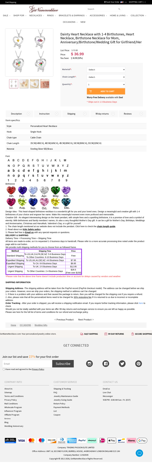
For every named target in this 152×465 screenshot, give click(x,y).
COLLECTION (138, 15)
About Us (8, 388)
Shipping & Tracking (62, 388)
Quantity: (67, 84)
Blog (6, 422)
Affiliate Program (11, 414)
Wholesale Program (13, 407)
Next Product (86, 319)
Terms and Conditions (14, 396)
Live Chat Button (139, 453)
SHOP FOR (19, 15)
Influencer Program (13, 411)
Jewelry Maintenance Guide (66, 396)
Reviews (7, 419)
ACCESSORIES (98, 15)
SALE (6, 15)
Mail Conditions (11, 403)
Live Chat (107, 392)
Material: (67, 69)
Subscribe (63, 363)
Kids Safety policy (32, 229)
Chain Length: (69, 77)
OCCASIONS (70, 22)
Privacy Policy (38, 369)
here (18, 312)
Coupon (57, 414)
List (55, 411)
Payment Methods (62, 407)
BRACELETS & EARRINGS (73, 15)
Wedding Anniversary (13, 426)
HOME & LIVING (119, 15)
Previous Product (64, 319)
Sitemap (8, 392)
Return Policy (59, 403)
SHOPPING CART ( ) (137, 2)
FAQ (55, 392)
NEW (83, 22)
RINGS (51, 15)
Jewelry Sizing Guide (63, 400)
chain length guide (106, 226)
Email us (29, 232)
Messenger (108, 396)
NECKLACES (36, 15)
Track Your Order (111, 2)
